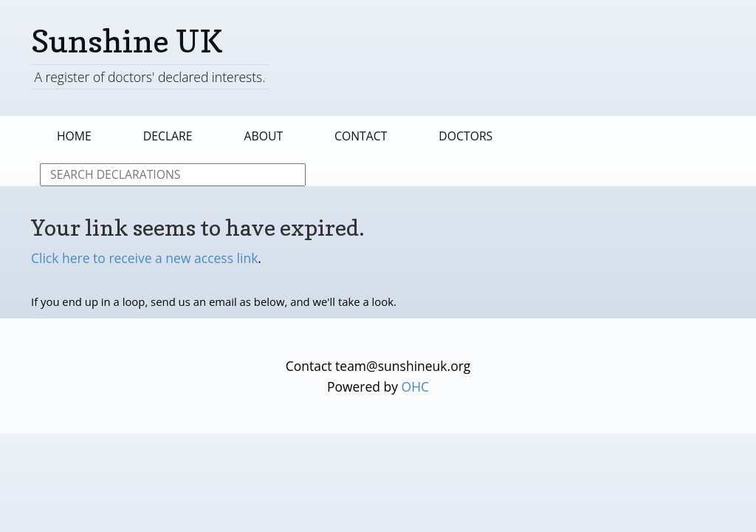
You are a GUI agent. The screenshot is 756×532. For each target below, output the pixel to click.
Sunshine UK (127, 41)
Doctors (465, 136)
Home (74, 136)
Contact (360, 136)
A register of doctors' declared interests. (149, 77)
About (264, 136)
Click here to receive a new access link (144, 258)
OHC (416, 386)
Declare (168, 136)
